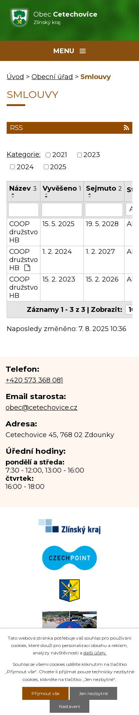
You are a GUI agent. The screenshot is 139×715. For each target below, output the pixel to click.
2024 (25, 167)
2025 (58, 167)
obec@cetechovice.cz (41, 408)
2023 (91, 155)
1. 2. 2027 (100, 252)
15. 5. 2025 (59, 224)
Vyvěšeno (62, 188)
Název (23, 188)
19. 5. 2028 (102, 224)
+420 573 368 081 (34, 380)
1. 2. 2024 (57, 252)
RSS (69, 128)
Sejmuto (104, 188)
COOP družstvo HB (23, 232)
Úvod (15, 77)
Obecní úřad (52, 77)
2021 (59, 155)
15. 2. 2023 (59, 279)
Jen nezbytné (93, 693)
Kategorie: (23, 154)
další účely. (95, 653)
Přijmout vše (45, 693)
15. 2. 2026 (102, 279)
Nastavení (69, 706)
